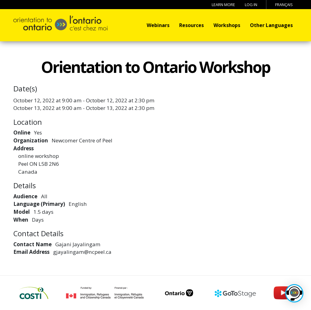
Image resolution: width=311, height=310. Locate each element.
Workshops (227, 25)
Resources (191, 25)
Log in (251, 4)
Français (284, 4)
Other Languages (271, 25)
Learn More (223, 4)
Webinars (158, 25)
